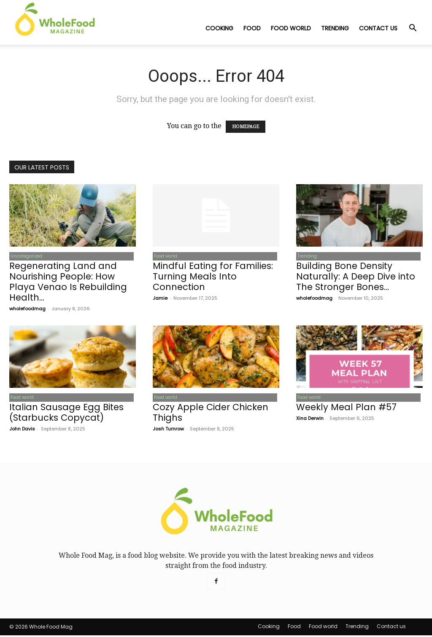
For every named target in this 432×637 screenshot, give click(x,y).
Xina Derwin (310, 420)
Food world (291, 28)
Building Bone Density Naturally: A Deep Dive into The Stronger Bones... (355, 277)
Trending (335, 28)
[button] (412, 28)
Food (252, 28)
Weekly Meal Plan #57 (346, 409)
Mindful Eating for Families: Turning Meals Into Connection (213, 277)
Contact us (378, 28)
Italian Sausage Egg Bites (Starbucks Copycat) (66, 414)
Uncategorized (25, 256)
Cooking (219, 28)
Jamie (160, 299)
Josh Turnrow (168, 430)
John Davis (22, 430)
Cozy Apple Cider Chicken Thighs (210, 414)
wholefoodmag (27, 309)
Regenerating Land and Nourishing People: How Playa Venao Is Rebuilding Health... (68, 282)
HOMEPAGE (245, 126)
